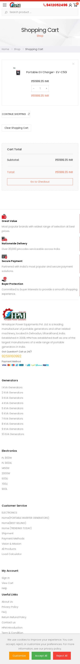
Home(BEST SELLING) (14, 523)
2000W (6, 473)
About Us (7, 601)
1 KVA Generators (12, 387)
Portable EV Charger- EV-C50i (46, 72)
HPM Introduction (12, 627)
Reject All (62, 655)
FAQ (4, 612)
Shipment (7, 533)
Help (4, 588)
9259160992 (11, 356)
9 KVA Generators (12, 429)
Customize (19, 655)
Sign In (6, 578)
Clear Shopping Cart (16, 128)
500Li (5, 478)
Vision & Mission (11, 543)
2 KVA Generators (12, 392)
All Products (9, 549)
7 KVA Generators (12, 418)
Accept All (41, 655)
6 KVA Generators (12, 413)
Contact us (9, 622)
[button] (75, 5)
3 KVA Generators (12, 398)
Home (5, 49)
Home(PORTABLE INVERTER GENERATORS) (25, 518)
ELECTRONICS (9, 512)
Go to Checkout (39, 181)
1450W (5, 468)
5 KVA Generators (12, 408)
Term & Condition (12, 632)
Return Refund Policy (14, 617)
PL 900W (7, 458)
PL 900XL (7, 463)
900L (4, 489)
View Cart (7, 583)
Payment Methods (13, 538)
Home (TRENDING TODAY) (17, 528)
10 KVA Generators (13, 434)
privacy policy (52, 648)
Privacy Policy (10, 607)
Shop (17, 49)
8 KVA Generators (12, 424)
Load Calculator (12, 554)
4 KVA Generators (12, 403)
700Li (5, 484)
